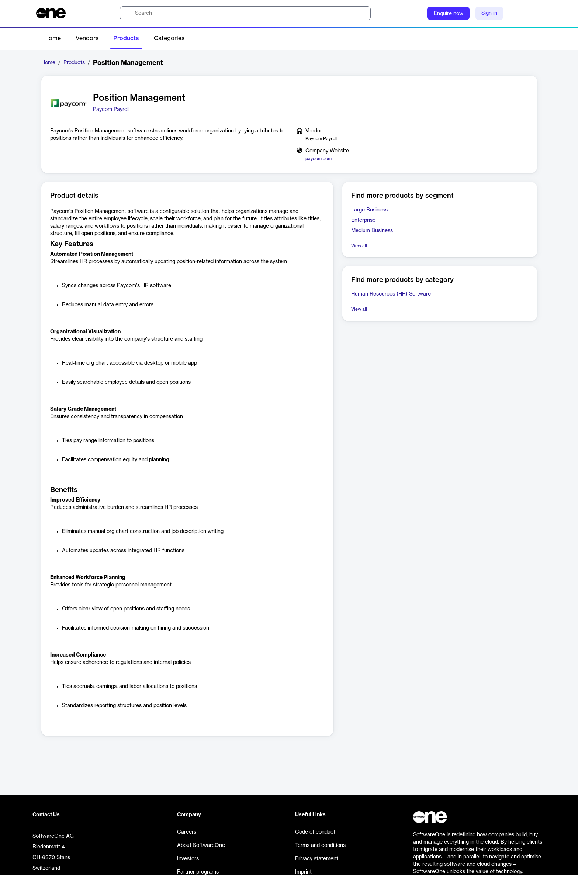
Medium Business (372, 230)
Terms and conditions (320, 845)
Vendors (87, 38)
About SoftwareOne (201, 845)
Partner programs (198, 872)
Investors (188, 858)
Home (52, 38)
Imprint (303, 872)
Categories (169, 38)
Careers (186, 832)
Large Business (369, 210)
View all (359, 246)
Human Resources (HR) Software (391, 294)
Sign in (489, 13)
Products (126, 38)
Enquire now (448, 13)
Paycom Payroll (111, 109)
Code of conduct (315, 832)
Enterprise (363, 220)
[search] (245, 13)
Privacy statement (316, 858)
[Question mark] (416, 13)
